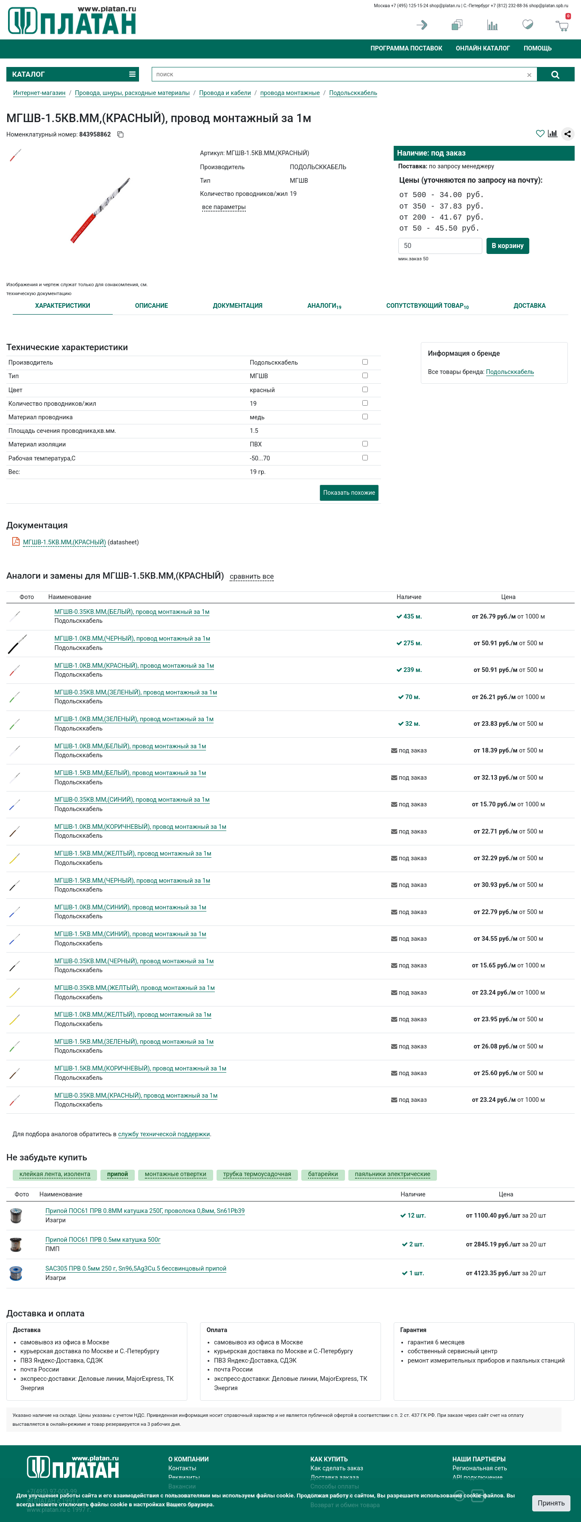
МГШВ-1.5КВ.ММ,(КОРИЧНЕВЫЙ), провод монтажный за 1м (140, 1068)
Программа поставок (406, 48)
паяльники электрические (393, 1174)
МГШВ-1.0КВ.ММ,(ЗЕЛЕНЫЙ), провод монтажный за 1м (134, 719)
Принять (551, 1503)
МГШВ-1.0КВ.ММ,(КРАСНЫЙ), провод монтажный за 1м (134, 665)
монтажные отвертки (175, 1174)
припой (117, 1174)
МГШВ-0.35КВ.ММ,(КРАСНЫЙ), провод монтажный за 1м (135, 1095)
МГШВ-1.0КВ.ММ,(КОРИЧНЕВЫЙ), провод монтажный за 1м (140, 827)
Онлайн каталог (483, 48)
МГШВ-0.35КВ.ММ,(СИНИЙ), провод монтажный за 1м (131, 799)
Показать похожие (349, 492)
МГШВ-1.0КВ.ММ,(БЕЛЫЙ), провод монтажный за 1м (130, 746)
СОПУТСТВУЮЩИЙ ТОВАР (427, 306)
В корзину (508, 246)
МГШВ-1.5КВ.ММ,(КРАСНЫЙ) (64, 542)
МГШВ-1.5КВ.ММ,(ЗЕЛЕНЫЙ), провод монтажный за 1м (134, 1041)
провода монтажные (290, 93)
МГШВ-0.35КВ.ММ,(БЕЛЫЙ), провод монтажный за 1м (131, 612)
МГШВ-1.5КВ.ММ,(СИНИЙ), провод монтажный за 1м (130, 934)
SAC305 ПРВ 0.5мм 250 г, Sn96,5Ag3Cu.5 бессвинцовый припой (135, 1268)
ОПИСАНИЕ (151, 305)
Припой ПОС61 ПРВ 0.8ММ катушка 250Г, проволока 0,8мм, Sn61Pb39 (145, 1211)
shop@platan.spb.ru (548, 5)
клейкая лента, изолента (54, 1174)
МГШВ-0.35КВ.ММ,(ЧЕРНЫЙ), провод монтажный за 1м (134, 961)
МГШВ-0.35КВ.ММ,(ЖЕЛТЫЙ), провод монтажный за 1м (134, 988)
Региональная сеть (480, 1468)
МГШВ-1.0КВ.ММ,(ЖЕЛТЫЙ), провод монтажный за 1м (132, 1014)
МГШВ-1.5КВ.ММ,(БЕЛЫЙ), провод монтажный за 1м (130, 773)
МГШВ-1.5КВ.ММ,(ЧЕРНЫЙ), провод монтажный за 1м (132, 880)
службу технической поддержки (164, 1134)
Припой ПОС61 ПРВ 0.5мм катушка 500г (103, 1239)
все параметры (224, 207)
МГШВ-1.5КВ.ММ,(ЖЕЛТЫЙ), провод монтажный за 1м (132, 853)
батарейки (323, 1174)
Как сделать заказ (337, 1468)
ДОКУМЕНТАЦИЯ (237, 305)
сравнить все (252, 576)
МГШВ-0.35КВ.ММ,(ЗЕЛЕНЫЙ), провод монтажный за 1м (135, 692)
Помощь (538, 48)
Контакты (182, 1468)
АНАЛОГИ (324, 306)
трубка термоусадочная (257, 1174)
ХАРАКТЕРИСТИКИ (62, 305)
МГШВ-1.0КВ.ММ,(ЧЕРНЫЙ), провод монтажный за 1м (132, 638)
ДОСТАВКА (530, 305)
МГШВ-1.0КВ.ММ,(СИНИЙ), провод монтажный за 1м (130, 907)
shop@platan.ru (444, 5)
